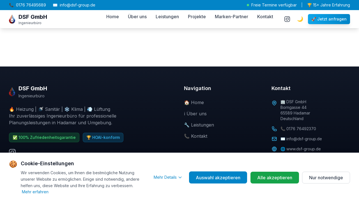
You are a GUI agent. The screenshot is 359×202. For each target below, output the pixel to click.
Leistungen (167, 16)
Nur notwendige (326, 177)
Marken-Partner (231, 16)
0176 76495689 (27, 5)
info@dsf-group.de (74, 5)
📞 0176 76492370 (298, 128)
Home (112, 16)
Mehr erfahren (35, 191)
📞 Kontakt (195, 136)
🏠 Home (194, 102)
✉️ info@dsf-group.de (301, 138)
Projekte (197, 16)
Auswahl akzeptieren (217, 177)
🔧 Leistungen (199, 125)
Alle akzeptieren (274, 177)
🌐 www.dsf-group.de (300, 148)
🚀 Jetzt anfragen (329, 19)
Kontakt (265, 16)
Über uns (137, 16)
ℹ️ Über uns (195, 113)
